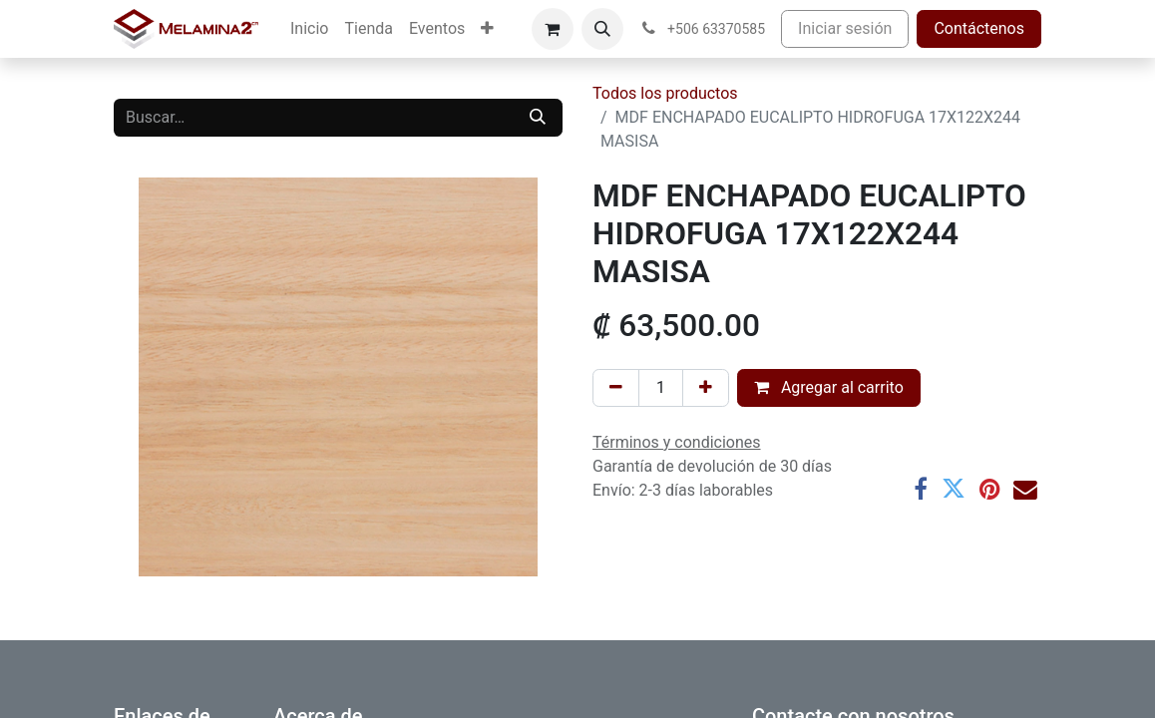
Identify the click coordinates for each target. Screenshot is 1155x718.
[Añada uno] (705, 388)
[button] (602, 29)
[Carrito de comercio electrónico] (553, 29)
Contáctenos (979, 28)
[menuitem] (309, 29)
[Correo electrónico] (1025, 490)
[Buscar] (538, 118)
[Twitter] (953, 490)
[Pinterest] (989, 490)
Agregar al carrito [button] (829, 387)
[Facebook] (921, 490)
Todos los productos (665, 93)
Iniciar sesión (845, 28)
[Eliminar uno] (615, 388)
